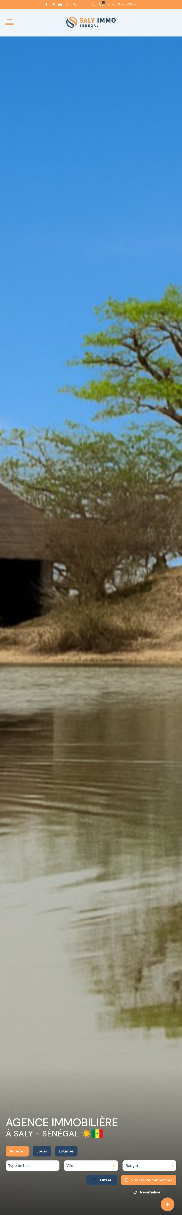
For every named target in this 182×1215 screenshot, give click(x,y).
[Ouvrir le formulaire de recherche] (101, 1180)
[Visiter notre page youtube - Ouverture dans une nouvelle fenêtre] (60, 4)
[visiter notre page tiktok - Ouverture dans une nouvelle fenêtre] (68, 4)
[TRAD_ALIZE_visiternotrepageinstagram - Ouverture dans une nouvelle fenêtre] (53, 4)
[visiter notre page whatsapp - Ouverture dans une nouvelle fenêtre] (75, 4)
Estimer (66, 1151)
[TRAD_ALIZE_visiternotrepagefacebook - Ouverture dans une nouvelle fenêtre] (46, 4)
